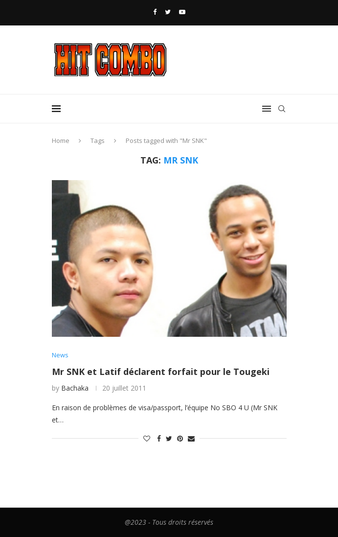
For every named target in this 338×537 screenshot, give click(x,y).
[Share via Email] (191, 438)
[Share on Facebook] (159, 438)
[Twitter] (168, 11)
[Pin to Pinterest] (180, 438)
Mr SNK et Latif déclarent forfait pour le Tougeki (161, 371)
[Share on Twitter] (169, 438)
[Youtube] (182, 11)
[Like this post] (146, 438)
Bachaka (75, 388)
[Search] (282, 108)
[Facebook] (155, 11)
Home (60, 140)
